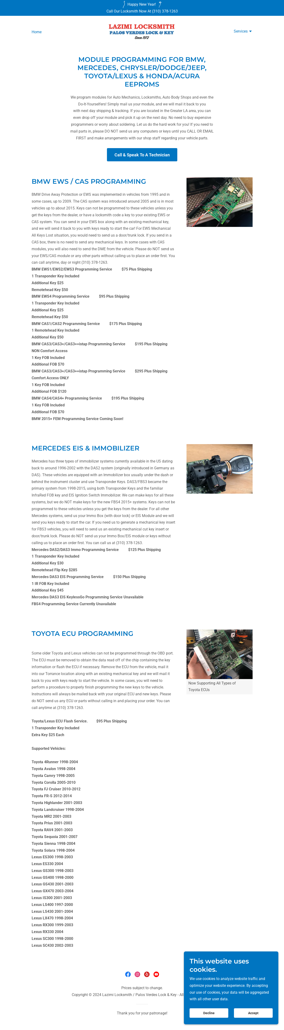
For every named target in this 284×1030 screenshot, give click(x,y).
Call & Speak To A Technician (142, 154)
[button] (243, 32)
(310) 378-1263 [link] (165, 11)
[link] (142, 31)
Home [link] (37, 32)
